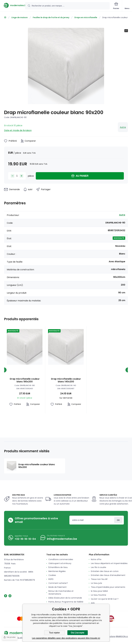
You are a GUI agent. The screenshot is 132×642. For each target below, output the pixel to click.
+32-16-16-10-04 (25, 539)
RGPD (50, 579)
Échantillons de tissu (58, 567)
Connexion (118, 520)
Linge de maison (19, 17)
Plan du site (18, 637)
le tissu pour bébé (99, 591)
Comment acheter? (58, 583)
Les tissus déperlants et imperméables (109, 563)
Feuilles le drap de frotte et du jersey (51, 17)
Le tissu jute (96, 583)
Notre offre (96, 559)
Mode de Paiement (57, 587)
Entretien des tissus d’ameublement (108, 575)
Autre (123, 127)
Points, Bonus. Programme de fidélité (65, 601)
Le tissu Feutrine (98, 595)
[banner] (13, 5)
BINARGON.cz (122, 636)
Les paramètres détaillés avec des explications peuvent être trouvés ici (66, 638)
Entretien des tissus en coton (105, 571)
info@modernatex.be (62, 539)
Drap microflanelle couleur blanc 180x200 (25, 380)
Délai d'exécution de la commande (65, 597)
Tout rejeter (54, 633)
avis (93, 603)
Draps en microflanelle (85, 17)
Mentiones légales (57, 571)
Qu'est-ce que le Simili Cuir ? (104, 599)
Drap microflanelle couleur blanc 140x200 (66, 380)
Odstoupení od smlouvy (59, 563)
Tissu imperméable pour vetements (108, 587)
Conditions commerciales (60, 559)
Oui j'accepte (77, 633)
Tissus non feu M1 (99, 579)
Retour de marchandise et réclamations (60, 592)
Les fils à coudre (98, 567)
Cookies (52, 575)
